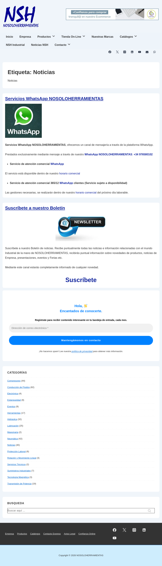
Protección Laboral (16, 451)
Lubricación (13, 425)
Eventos (11, 406)
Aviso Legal (69, 533)
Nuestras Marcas (102, 36)
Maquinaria (12, 432)
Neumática (12, 438)
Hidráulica (12, 419)
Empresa (25, 36)
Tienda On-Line (74, 35)
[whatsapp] (154, 52)
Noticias (11, 445)
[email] (147, 52)
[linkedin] (132, 52)
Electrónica (12, 393)
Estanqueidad (14, 400)
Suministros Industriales (19, 470)
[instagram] (124, 52)
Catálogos (129, 35)
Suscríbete (81, 279)
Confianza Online (86, 533)
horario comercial (69, 173)
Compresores (14, 380)
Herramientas (14, 413)
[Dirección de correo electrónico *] (81, 328)
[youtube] (139, 52)
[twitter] (117, 52)
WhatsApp (57, 163)
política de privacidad (82, 351)
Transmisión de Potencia (19, 483)
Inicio (9, 36)
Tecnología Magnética (18, 477)
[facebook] (109, 52)
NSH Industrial (15, 44)
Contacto (63, 43)
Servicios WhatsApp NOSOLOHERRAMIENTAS (54, 98)
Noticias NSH (39, 44)
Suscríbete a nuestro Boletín (35, 208)
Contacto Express (52, 533)
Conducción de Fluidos (18, 387)
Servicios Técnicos (16, 464)
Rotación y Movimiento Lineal (21, 458)
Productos (47, 35)
